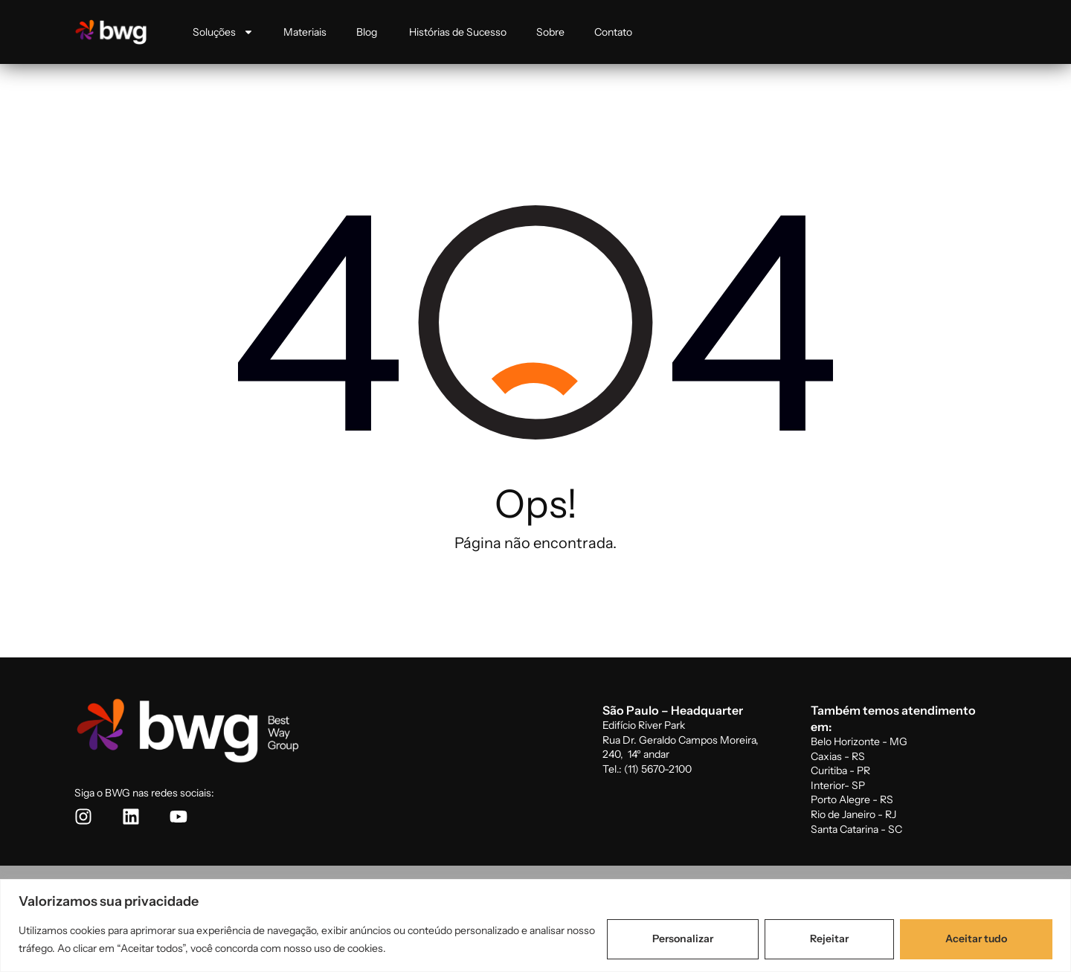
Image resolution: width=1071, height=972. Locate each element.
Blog (367, 32)
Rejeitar (829, 938)
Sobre (550, 32)
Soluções (223, 32)
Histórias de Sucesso (457, 32)
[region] (535, 925)
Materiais (305, 32)
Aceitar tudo (976, 938)
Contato (613, 32)
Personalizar (682, 938)
